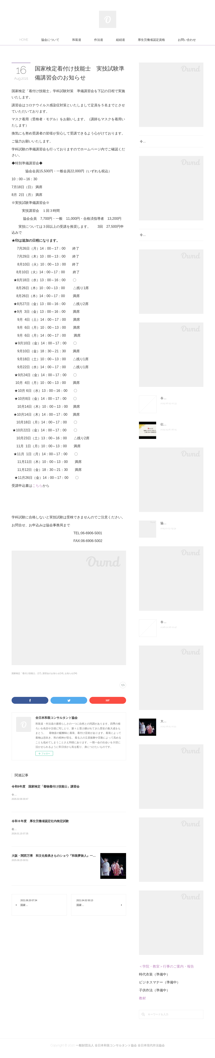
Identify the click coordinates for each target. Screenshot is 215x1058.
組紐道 (120, 39)
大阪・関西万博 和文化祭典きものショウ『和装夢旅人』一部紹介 (57, 856)
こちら (37, 485)
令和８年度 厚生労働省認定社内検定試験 (40, 821)
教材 (142, 1003)
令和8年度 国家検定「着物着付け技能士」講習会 (45, 786)
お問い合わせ (187, 39)
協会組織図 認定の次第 (175, 528)
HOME (23, 39)
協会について (50, 39)
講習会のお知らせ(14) (53, 673)
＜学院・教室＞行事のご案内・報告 (166, 972)
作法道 (98, 39)
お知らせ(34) (71, 673)
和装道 (76, 39)
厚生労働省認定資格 (151, 39)
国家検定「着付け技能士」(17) (26, 673)
